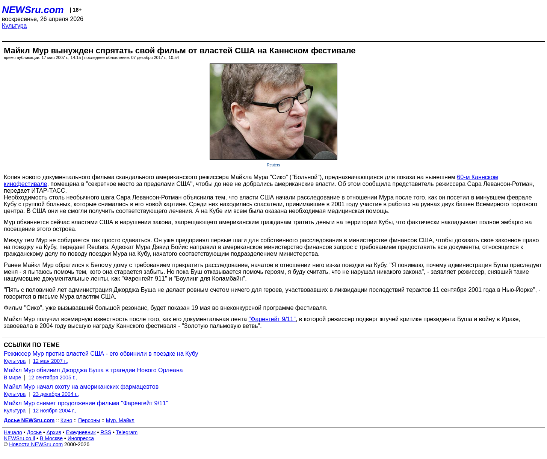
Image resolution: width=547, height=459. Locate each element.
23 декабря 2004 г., (56, 394)
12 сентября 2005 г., (52, 377)
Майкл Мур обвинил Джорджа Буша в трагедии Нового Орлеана (93, 370)
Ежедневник (81, 432)
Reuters (273, 165)
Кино (66, 420)
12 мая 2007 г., (50, 361)
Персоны (89, 420)
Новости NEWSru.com (36, 444)
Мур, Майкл (120, 420)
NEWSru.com (33, 9)
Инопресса (81, 438)
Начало (13, 432)
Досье (34, 432)
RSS (105, 432)
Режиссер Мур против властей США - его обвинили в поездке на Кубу (101, 353)
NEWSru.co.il (19, 438)
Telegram (127, 432)
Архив (54, 432)
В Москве (51, 438)
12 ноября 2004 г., (54, 411)
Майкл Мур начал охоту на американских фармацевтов (81, 387)
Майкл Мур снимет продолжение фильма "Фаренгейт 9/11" (86, 403)
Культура (14, 26)
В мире (12, 377)
